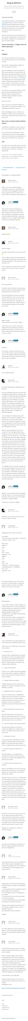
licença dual (4, 22)
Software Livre (5, 156)
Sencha (3, 24)
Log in (3, 1004)
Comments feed (5, 1007)
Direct (19, 79)
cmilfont (16, 158)
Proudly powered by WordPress (8, 1018)
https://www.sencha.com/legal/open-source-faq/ (13, 988)
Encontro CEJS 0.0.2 (20, 167)
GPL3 (3, 26)
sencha (20, 154)
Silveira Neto (11, 380)
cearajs (14, 154)
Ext (17, 154)
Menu (14, 11)
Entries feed (4, 1005)
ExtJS (24, 79)
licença (18, 156)
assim (15, 94)
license (21, 156)
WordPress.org (5, 1009)
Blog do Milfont (14, 3)
